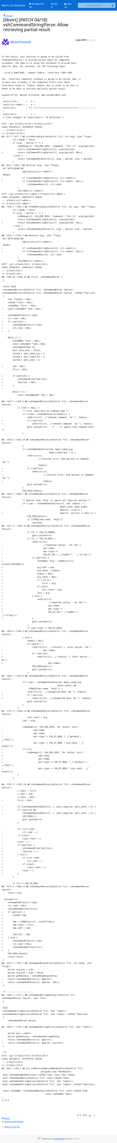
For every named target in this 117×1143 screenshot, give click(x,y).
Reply (6, 1118)
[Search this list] (94, 5)
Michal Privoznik (20, 42)
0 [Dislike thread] (85, 1115)
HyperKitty (59, 1138)
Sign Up (68, 5)
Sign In (54, 5)
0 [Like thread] (80, 1115)
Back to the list (11, 1126)
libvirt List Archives (13, 5)
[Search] (112, 5)
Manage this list (36, 5)
